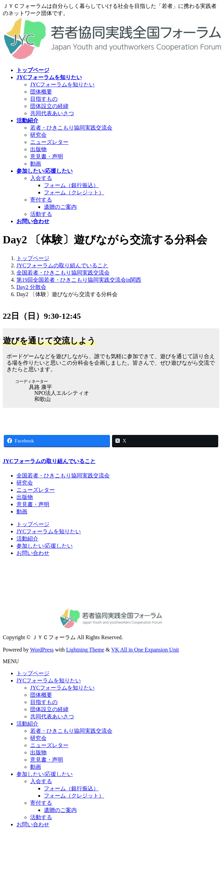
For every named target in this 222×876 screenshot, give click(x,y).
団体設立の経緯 (49, 106)
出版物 (38, 149)
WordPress (42, 650)
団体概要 (41, 92)
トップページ (32, 524)
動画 (35, 164)
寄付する (41, 200)
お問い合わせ (32, 553)
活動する (41, 214)
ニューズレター (49, 142)
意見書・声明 (46, 156)
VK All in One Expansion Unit (145, 650)
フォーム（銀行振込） (71, 185)
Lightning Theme (85, 650)
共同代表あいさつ (52, 113)
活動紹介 (27, 539)
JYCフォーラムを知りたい (62, 84)
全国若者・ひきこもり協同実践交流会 (63, 475)
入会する (41, 178)
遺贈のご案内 (60, 207)
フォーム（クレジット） (74, 192)
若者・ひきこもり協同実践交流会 (71, 128)
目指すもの (44, 99)
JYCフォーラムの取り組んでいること (49, 461)
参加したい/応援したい (44, 546)
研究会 (38, 135)
